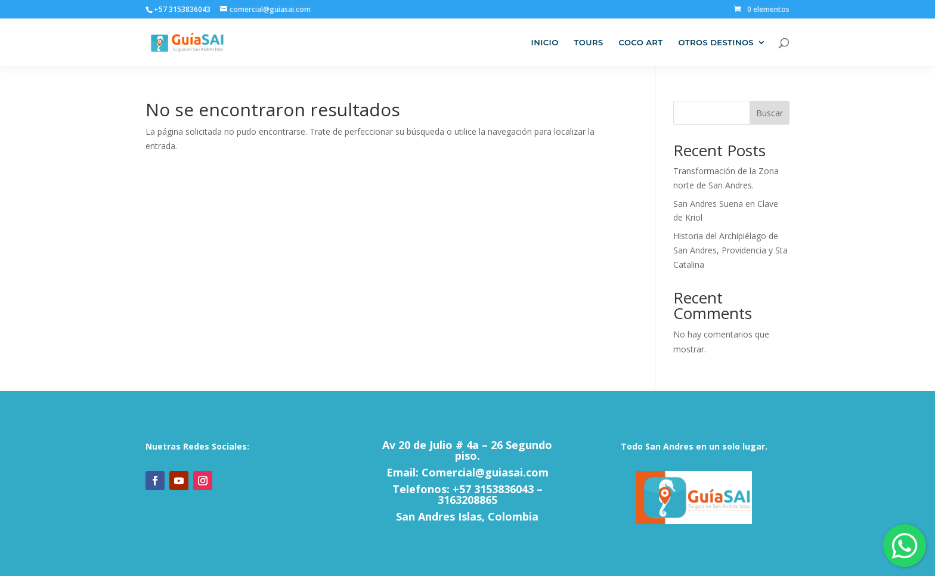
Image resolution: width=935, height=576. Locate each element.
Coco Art (641, 42)
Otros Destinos (716, 42)
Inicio (545, 42)
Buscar (769, 113)
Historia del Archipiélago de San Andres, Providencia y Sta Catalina (730, 250)
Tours (588, 42)
